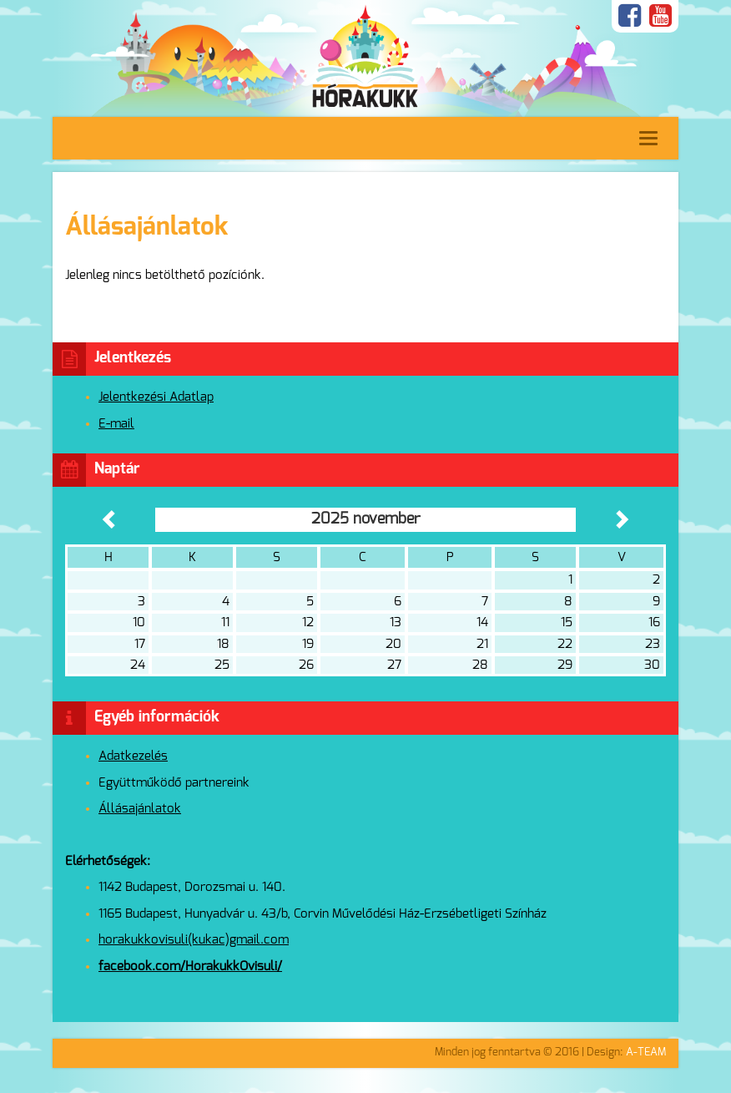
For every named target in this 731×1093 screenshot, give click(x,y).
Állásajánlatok (139, 808)
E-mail (116, 423)
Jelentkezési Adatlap (156, 397)
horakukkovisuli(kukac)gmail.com (193, 940)
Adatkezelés (133, 756)
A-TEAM (646, 1052)
